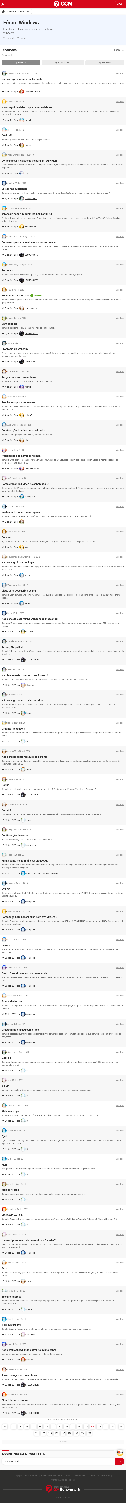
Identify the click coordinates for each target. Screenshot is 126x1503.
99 (53, 1427)
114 (86, 1427)
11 (27, 1427)
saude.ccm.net (63, 1497)
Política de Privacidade (51, 1475)
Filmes (6, 945)
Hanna (5, 785)
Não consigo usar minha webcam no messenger (30, 618)
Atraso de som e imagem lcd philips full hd (27, 214)
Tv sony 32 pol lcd (12, 647)
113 (79, 1427)
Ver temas (21, 38)
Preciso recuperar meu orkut (19, 402)
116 (99, 1427)
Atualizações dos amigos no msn (21, 455)
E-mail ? (6, 810)
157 (63, 1433)
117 (105, 1427)
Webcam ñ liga (10, 1111)
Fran (4, 1268)
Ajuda (5, 1136)
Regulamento (81, 1475)
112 (73, 1427)
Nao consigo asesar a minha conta (22, 79)
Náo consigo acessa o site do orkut (22, 700)
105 (60, 1427)
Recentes (21, 62)
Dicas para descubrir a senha (19, 590)
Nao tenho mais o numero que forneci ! (25, 675)
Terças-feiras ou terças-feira (19, 377)
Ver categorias (9, 38)
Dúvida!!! (7, 135)
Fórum (12, 11)
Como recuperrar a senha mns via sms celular (29, 242)
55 (40, 1427)
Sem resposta (62, 62)
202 (89, 1433)
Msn (4, 1164)
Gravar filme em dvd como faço (20, 1029)
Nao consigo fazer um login (18, 562)
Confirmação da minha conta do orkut (24, 430)
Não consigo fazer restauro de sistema (24, 756)
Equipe (18, 1475)
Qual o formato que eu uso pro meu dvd (25, 973)
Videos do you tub (12, 1215)
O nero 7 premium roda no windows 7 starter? (29, 1240)
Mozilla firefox (10, 1189)
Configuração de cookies (63, 1480)
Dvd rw (6, 888)
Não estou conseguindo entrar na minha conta (29, 1349)
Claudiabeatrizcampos (15, 1400)
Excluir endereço (11, 1296)
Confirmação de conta (15, 835)
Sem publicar (9, 323)
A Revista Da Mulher (100, 1475)
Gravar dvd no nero (13, 1001)
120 (43, 1433)
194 (82, 1433)
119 (37, 1433)
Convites (7, 537)
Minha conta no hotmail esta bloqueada (25, 860)
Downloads (7, 55)
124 (50, 1433)
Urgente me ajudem (13, 728)
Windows (24, 11)
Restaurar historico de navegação (21, 512)
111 (66, 1427)
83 (46, 1427)
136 (56, 1433)
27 (33, 1427)
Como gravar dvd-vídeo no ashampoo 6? (25, 484)
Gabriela (7, 1057)
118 (112, 1427)
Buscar (119, 50)
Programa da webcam (15, 349)
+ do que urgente (12, 1324)
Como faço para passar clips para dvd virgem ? (29, 917)
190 (76, 1433)
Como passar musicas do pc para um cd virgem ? (31, 160)
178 (69, 1433)
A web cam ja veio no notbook (19, 1375)
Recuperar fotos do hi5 (15, 295)
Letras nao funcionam (15, 188)
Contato (68, 1475)
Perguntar (7, 270)
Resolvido (105, 62)
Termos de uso (31, 1475)
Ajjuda (5, 1085)
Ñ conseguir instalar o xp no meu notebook (27, 107)
